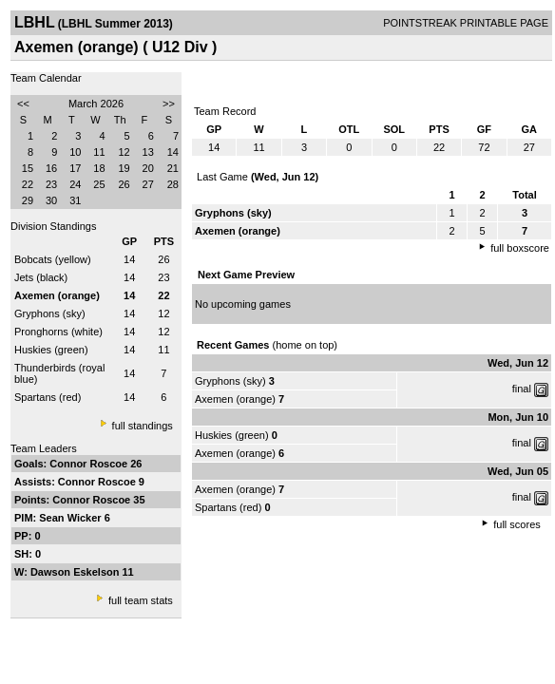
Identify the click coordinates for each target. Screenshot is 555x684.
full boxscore (519, 248)
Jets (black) (40, 277)
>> (169, 103)
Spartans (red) (47, 397)
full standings (142, 425)
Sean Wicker (71, 517)
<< (23, 103)
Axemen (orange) (235, 399)
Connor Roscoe (89, 463)
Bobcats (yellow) (52, 259)
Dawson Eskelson (76, 572)
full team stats (140, 600)
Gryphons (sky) (50, 313)
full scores (517, 524)
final (521, 388)
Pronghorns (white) (58, 331)
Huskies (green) (51, 349)
